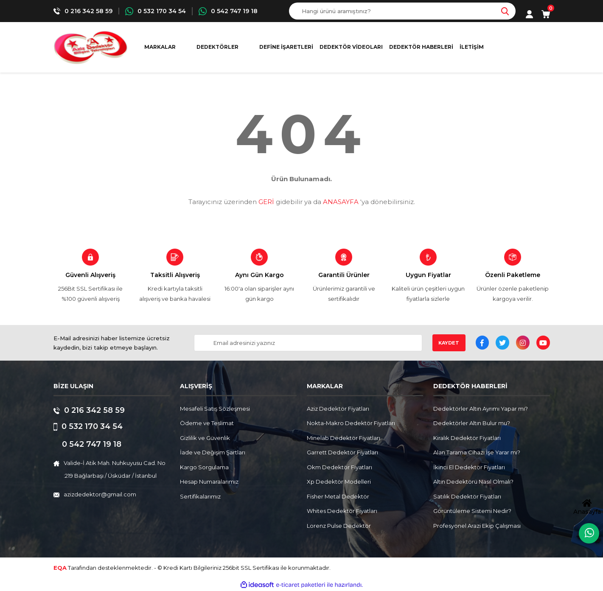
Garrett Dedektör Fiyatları (342, 452)
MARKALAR (160, 47)
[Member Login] (529, 14)
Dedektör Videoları (351, 47)
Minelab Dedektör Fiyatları (343, 437)
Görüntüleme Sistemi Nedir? (472, 510)
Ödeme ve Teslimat (207, 423)
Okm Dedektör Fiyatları (339, 467)
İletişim (472, 47)
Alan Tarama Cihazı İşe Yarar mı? (476, 452)
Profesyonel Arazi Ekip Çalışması (477, 525)
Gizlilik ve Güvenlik (205, 437)
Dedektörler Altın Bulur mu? (471, 423)
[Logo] (90, 47)
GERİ (266, 202)
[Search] (402, 11)
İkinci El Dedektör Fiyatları (469, 467)
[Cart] (545, 14)
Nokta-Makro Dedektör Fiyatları (351, 423)
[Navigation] (221, 47)
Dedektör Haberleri (421, 47)
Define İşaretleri (286, 47)
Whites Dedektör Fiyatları (342, 510)
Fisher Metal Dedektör (338, 496)
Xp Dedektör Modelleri (339, 481)
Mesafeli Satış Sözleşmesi (215, 408)
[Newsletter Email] (308, 342)
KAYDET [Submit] (448, 343)
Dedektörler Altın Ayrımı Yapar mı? (480, 408)
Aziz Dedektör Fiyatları (338, 408)
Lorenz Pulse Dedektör (339, 525)
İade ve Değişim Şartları (212, 452)
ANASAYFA (341, 202)
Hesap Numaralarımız (209, 481)
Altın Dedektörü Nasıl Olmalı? (473, 481)
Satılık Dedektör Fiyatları (467, 496)
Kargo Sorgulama (204, 467)
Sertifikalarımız (200, 496)
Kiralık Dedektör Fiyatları (467, 437)
